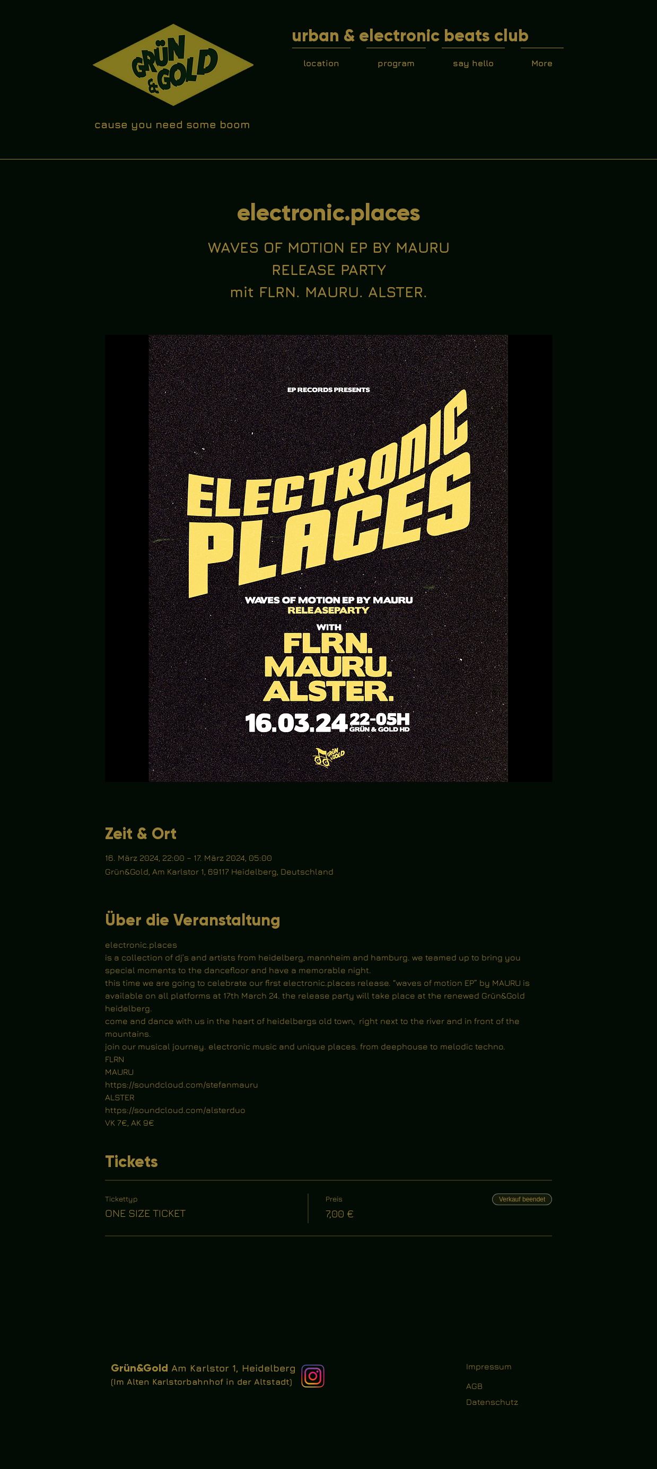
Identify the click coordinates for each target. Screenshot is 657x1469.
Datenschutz (492, 1401)
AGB (474, 1386)
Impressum (489, 1366)
